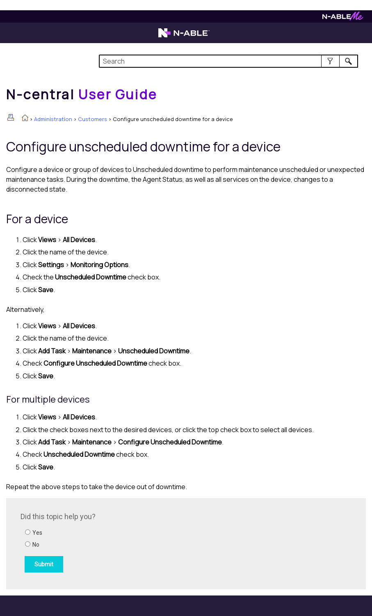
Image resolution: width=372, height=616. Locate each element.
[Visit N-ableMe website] (342, 18)
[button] (330, 61)
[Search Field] (228, 61)
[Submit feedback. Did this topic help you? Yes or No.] (131, 542)
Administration (53, 119)
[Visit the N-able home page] (184, 36)
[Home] (81, 94)
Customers (92, 119)
